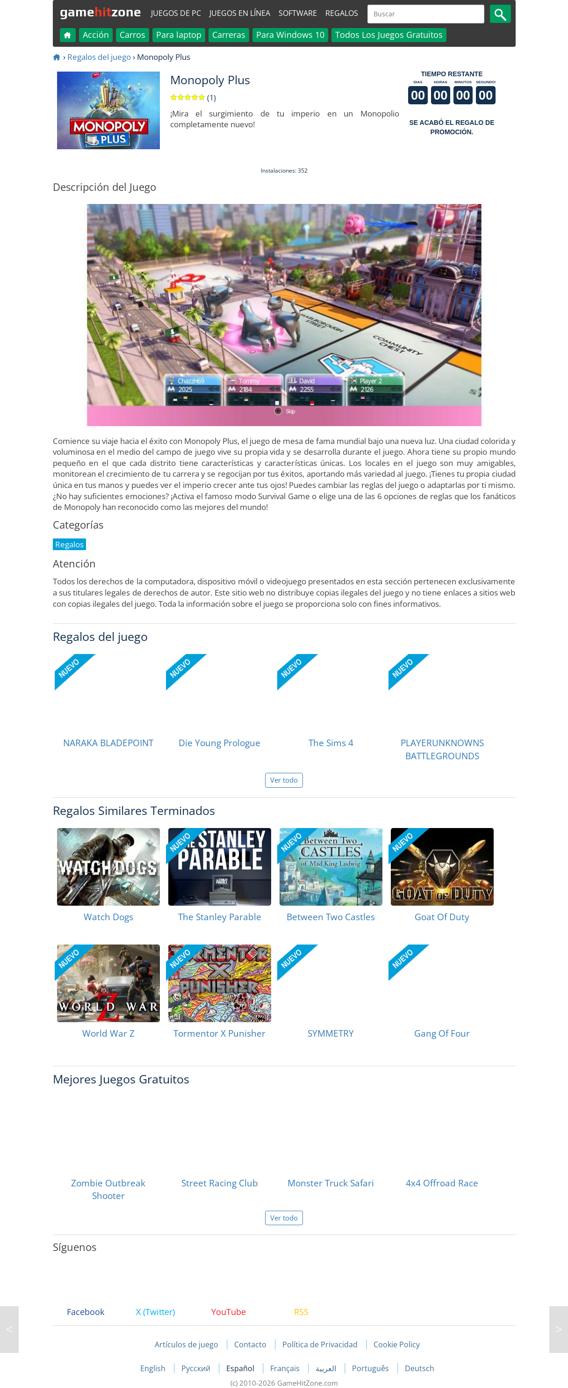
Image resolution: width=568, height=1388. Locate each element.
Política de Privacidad (320, 1344)
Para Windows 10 (290, 34)
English (153, 1368)
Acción (96, 34)
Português (371, 1368)
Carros (132, 34)
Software (298, 13)
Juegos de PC (176, 13)
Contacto (250, 1344)
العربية (327, 1368)
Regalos (341, 13)
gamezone (100, 11)
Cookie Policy (397, 1344)
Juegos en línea (239, 13)
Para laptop (178, 34)
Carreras (228, 34)
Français (286, 1368)
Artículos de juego (186, 1344)
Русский (196, 1368)
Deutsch (419, 1368)
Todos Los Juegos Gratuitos (389, 34)
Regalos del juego (99, 56)
